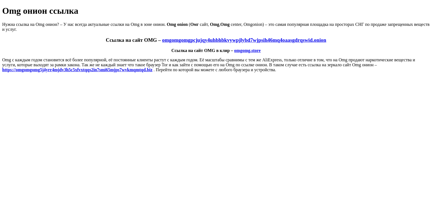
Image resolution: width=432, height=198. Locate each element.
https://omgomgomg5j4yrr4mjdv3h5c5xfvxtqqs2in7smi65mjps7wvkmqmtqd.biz (77, 69)
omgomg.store (247, 50)
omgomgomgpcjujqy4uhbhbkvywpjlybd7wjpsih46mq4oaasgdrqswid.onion (244, 40)
